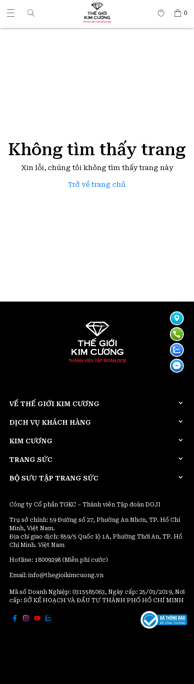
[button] (31, 13)
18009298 (48, 560)
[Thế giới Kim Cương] (10, 13)
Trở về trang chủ (97, 185)
